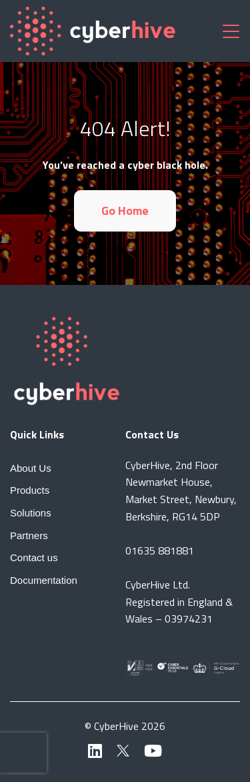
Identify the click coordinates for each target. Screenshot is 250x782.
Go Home (125, 211)
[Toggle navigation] (231, 30)
